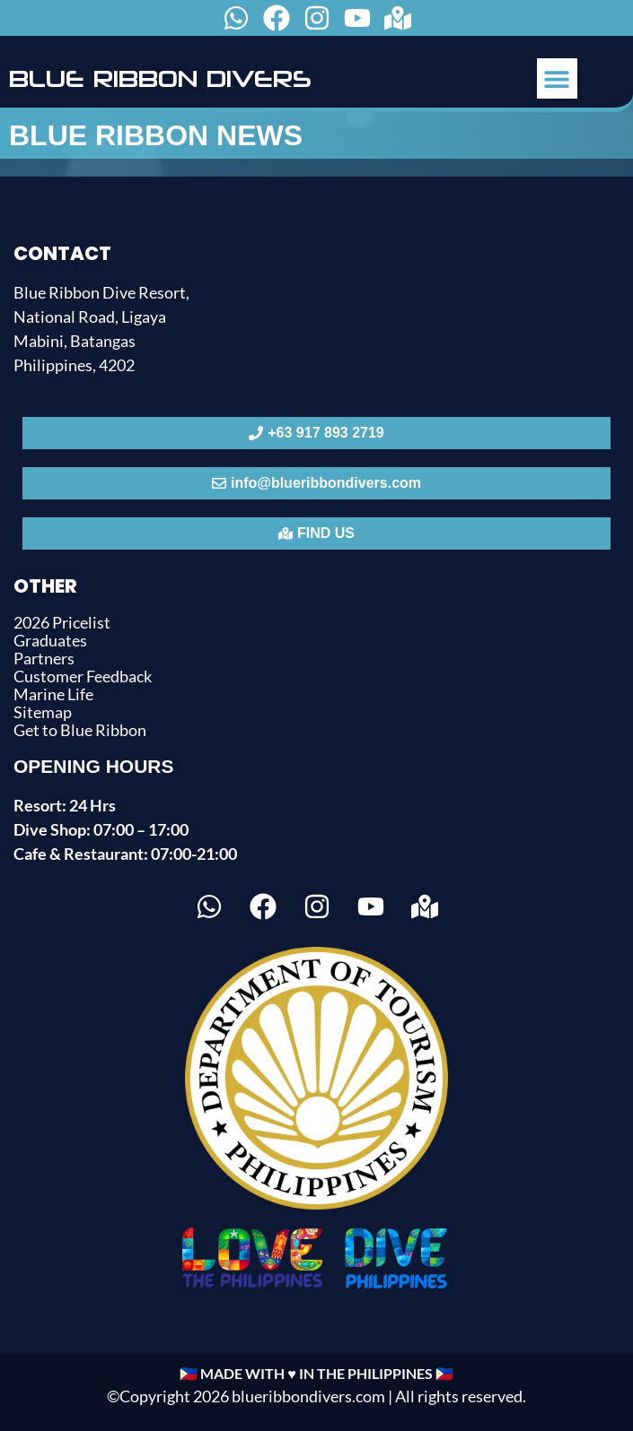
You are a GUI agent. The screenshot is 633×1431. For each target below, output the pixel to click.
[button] (557, 78)
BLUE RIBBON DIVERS (160, 78)
